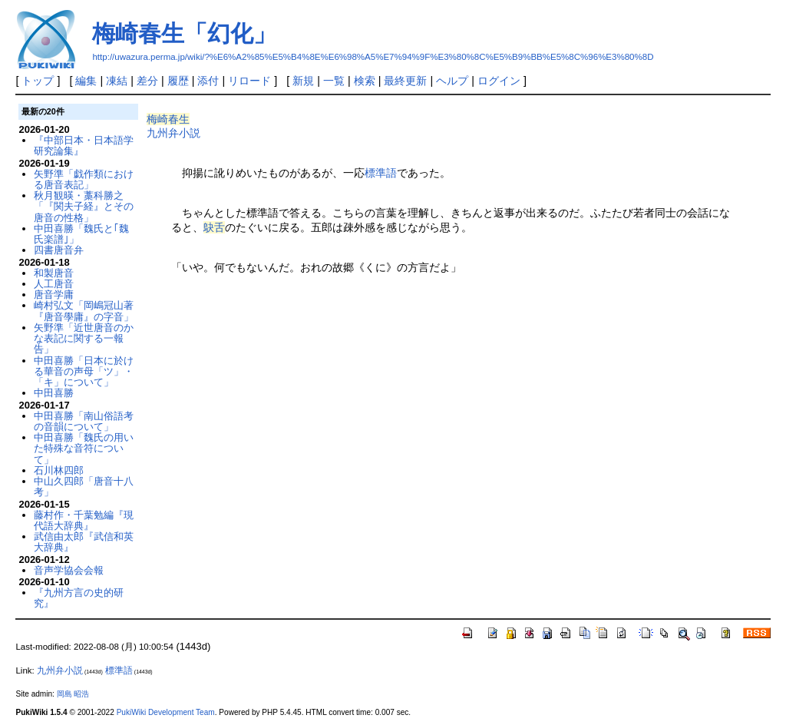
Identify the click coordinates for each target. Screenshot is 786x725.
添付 (208, 80)
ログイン (498, 80)
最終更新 (405, 80)
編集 (86, 80)
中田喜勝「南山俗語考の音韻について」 (84, 421)
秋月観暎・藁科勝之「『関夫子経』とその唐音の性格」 (84, 206)
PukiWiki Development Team (166, 712)
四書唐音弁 (59, 250)
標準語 (381, 173)
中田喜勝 (54, 393)
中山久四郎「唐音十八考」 (84, 486)
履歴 (178, 80)
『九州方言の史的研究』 (79, 598)
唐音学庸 (54, 294)
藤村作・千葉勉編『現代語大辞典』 (84, 520)
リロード (249, 80)
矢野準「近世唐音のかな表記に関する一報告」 (84, 339)
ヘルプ (452, 80)
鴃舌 (214, 227)
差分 (147, 80)
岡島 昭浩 (73, 694)
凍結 (116, 80)
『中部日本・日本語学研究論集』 (84, 145)
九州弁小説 (173, 133)
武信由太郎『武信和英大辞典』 (84, 542)
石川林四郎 (59, 470)
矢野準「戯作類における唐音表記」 (84, 179)
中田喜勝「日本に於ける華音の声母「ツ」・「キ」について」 (84, 372)
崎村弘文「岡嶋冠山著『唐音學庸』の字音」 (84, 311)
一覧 (334, 80)
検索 (364, 80)
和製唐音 (54, 273)
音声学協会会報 (69, 570)
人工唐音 (54, 284)
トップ (37, 80)
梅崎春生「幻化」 (184, 33)
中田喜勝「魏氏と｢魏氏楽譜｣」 (81, 234)
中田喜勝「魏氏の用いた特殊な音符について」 (84, 448)
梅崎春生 (168, 119)
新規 (303, 80)
